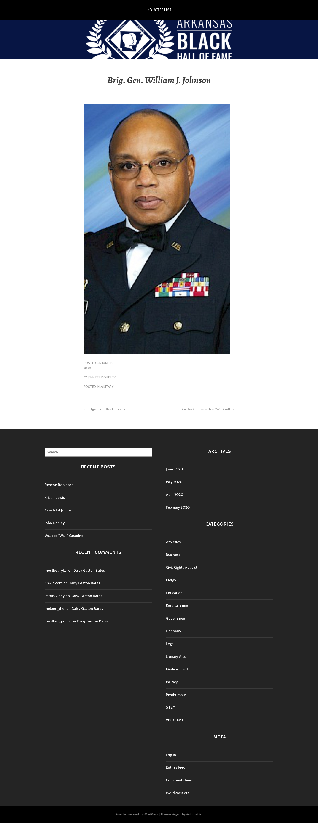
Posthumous (176, 695)
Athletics (173, 542)
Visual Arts (174, 720)
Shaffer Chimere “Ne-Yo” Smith (206, 409)
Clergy (171, 580)
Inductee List (159, 10)
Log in (171, 755)
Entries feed (176, 767)
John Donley (55, 523)
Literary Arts (176, 656)
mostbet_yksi (56, 570)
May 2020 (174, 482)
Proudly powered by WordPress (137, 814)
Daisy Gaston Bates (89, 570)
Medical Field (177, 669)
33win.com (53, 583)
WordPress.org (177, 793)
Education (174, 593)
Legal (170, 644)
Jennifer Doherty (102, 377)
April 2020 (174, 494)
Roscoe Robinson (59, 485)
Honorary (173, 631)
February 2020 (178, 507)
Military (106, 386)
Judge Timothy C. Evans (106, 409)
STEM (170, 707)
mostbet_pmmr (58, 621)
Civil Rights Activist (181, 567)
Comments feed (179, 780)
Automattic (194, 814)
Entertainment (177, 605)
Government (176, 618)
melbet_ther (55, 608)
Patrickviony (55, 596)
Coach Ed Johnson (59, 510)
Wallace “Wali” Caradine (64, 536)
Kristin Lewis (55, 497)
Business (173, 554)
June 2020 (174, 469)
